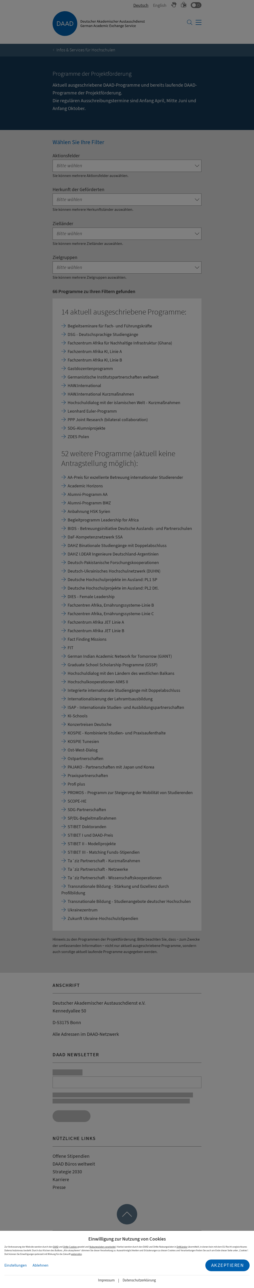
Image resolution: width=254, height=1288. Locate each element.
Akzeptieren (227, 1265)
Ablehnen (40, 1265)
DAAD (55, 1246)
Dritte (66, 1246)
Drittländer (182, 1246)
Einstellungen (15, 1265)
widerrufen (76, 1254)
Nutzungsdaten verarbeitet (102, 1246)
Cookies (73, 1246)
